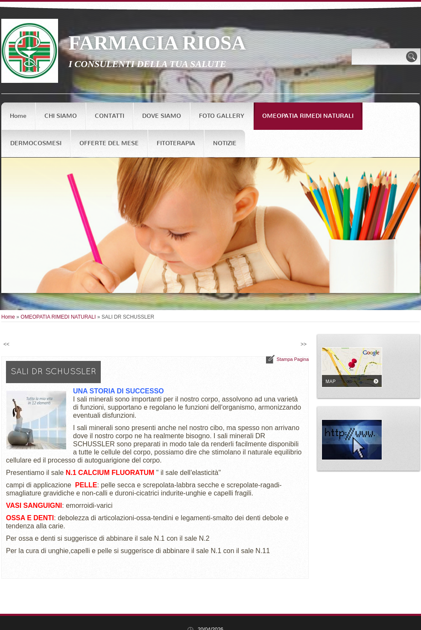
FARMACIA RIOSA (157, 43)
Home (18, 116)
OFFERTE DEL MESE (109, 143)
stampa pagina (293, 359)
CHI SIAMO (60, 116)
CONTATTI (109, 116)
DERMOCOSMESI (35, 143)
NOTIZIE (225, 143)
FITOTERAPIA (176, 143)
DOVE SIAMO (161, 116)
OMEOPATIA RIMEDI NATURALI (308, 116)
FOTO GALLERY (221, 116)
